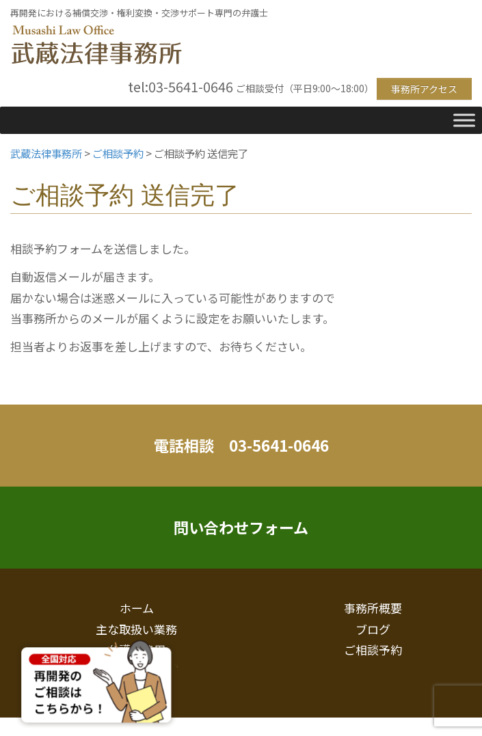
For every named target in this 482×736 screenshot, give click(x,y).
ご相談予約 (373, 649)
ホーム (137, 607)
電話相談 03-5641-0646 (241, 445)
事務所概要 (373, 607)
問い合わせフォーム (241, 527)
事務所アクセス (424, 89)
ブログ (373, 629)
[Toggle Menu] (464, 119)
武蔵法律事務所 (96, 46)
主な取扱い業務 (136, 629)
